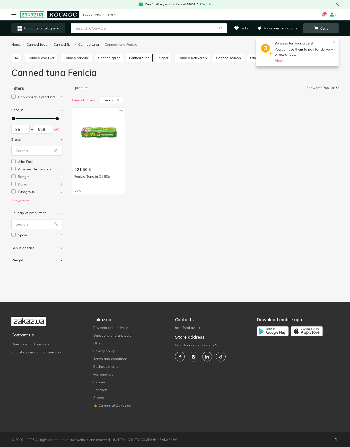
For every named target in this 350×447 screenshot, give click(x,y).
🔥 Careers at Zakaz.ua (112, 405)
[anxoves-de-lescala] (40, 169)
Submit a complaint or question (36, 352)
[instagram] (193, 356)
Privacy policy (104, 351)
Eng (112, 14)
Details (207, 4)
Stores (98, 397)
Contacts (100, 390)
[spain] (40, 235)
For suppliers (103, 374)
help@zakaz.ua (187, 327)
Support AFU (93, 14)
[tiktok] (221, 356)
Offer (97, 343)
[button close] (337, 4)
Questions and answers (30, 344)
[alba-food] (40, 161)
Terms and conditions (110, 359)
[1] (40, 97)
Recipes (99, 382)
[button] (220, 28)
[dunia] (40, 184)
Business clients (105, 366)
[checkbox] (13, 97)
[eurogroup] (40, 191)
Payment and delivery (110, 327)
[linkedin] (207, 356)
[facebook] (180, 356)
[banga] (40, 176)
